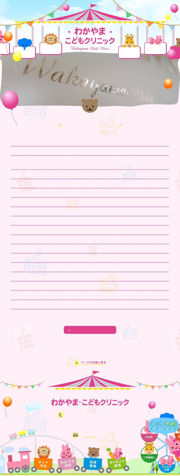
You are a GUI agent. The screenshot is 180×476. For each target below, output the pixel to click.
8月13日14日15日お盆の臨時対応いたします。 (70, 286)
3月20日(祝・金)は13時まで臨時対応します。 (70, 174)
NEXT (103, 321)
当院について (24, 52)
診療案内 (50, 48)
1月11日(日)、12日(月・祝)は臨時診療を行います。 (74, 221)
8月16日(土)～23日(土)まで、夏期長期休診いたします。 (78, 277)
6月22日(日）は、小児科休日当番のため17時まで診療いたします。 (85, 304)
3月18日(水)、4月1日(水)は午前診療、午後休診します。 (78, 183)
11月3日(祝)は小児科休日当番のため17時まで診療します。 (79, 258)
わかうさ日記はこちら (90, 330)
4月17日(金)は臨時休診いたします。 (62, 141)
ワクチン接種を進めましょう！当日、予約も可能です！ (76, 151)
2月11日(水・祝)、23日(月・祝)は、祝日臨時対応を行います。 (83, 202)
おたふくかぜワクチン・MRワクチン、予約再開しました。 (78, 193)
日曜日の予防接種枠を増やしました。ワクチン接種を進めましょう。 (85, 211)
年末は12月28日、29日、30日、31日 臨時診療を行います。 (82, 230)
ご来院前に (129, 52)
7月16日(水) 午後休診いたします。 (62, 295)
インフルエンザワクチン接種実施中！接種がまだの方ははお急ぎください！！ (92, 239)
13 (96, 321)
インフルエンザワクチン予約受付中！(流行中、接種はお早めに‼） (85, 267)
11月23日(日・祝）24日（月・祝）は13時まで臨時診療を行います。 (87, 249)
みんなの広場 (155, 48)
